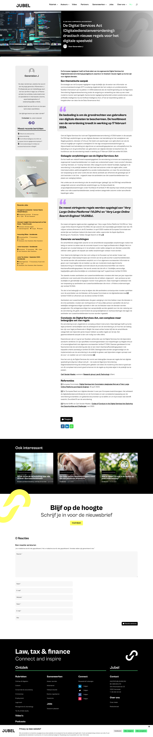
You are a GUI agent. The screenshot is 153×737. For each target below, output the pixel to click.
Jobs (111, 5)
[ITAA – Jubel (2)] (31, 197)
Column (17, 685)
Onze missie (114, 702)
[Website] (29, 122)
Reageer (67, 419)
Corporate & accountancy (24, 690)
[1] (103, 235)
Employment (19, 698)
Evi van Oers (43, 481)
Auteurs (64, 5)
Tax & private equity (22, 711)
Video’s (19, 715)
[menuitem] (131, 6)
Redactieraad (114, 706)
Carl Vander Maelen (68, 374)
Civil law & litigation (21, 681)
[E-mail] (33, 122)
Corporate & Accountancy (82, 21)
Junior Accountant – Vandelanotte (27, 246)
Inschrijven (76, 523)
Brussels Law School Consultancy (25, 481)
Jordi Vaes (37, 481)
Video (74, 5)
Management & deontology (24, 707)
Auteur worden (52, 681)
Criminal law (19, 694)
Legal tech (18, 702)
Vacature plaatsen (53, 708)
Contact (114, 676)
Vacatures (50, 698)
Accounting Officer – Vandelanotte (27, 234)
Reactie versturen (131, 623)
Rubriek (52, 5)
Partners (85, 5)
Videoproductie (52, 690)
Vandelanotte (63, 481)
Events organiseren (53, 694)
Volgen (85, 686)
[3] (94, 355)
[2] (128, 293)
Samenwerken (98, 5)
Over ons (121, 5)
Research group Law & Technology (96, 374)
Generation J (78, 47)
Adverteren (50, 685)
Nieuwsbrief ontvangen (85, 681)
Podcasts (20, 721)
